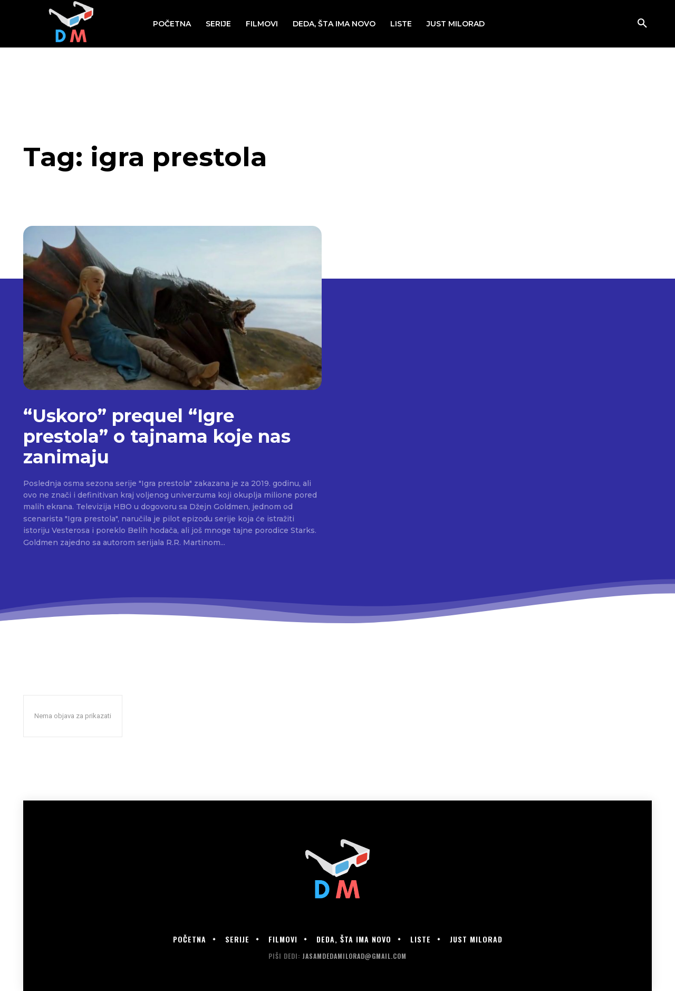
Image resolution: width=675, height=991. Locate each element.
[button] (642, 24)
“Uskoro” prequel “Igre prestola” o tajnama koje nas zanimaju (157, 436)
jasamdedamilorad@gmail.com (354, 955)
